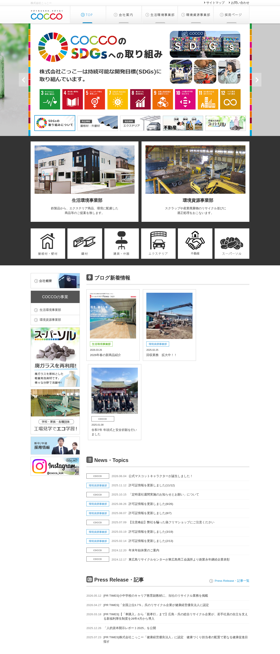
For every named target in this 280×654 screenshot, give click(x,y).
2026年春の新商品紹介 (112, 324)
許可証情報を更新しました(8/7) (142, 438)
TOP (88, 14)
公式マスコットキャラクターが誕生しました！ (152, 401)
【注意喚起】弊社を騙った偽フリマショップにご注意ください (163, 447)
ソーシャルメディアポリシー (231, 634)
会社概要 (124, 14)
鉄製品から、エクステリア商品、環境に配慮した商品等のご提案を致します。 (85, 180)
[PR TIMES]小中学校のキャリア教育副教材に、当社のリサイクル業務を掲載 (147, 520)
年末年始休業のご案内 (135, 475)
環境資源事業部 (196, 14)
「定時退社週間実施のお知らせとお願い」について (155, 419)
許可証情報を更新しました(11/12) (143, 410)
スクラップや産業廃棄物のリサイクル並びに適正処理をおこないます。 (195, 180)
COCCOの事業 (55, 297)
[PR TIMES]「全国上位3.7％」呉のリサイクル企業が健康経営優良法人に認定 (147, 529)
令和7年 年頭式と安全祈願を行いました (223, 326)
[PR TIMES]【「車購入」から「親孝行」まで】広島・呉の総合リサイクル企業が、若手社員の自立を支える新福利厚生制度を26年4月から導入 (167, 540)
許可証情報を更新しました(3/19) (142, 456)
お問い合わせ (240, 2)
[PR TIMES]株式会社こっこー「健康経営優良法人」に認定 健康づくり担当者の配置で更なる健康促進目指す (167, 563)
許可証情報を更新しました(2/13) (142, 466)
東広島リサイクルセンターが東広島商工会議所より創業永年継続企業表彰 (171, 484)
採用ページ (231, 14)
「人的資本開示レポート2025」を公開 (121, 553)
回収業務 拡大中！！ (167, 324)
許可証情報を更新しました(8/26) (142, 429)
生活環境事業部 (160, 14)
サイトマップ (215, 2)
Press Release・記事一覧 (232, 505)
